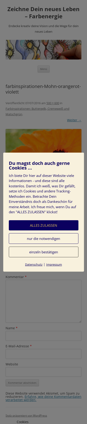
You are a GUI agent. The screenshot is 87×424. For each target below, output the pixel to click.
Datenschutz (33, 264)
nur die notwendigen (43, 238)
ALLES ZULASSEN (43, 225)
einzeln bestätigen (43, 252)
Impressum (54, 264)
